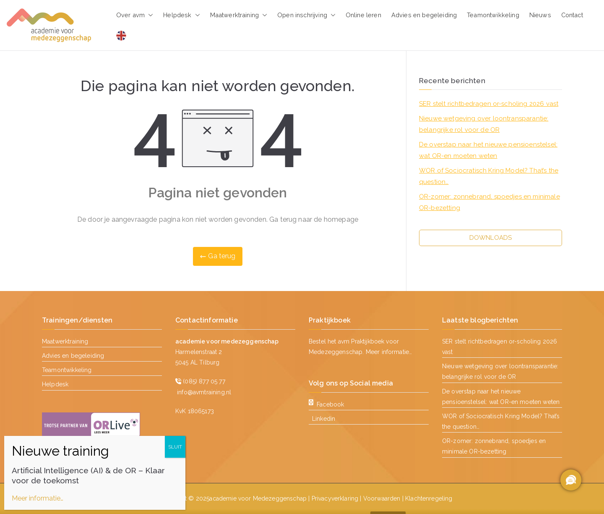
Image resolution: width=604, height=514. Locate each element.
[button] (149, 15)
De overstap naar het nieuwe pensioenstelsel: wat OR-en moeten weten (488, 150)
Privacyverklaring (335, 498)
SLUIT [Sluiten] (175, 447)
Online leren (363, 14)
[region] (570, 480)
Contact (572, 14)
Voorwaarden (382, 498)
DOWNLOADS (490, 237)
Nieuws (540, 14)
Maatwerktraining (239, 15)
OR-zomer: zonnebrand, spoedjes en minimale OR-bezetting (489, 202)
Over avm (134, 15)
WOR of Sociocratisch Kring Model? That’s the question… (488, 176)
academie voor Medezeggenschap (258, 498)
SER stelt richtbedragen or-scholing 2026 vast (488, 104)
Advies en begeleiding (424, 14)
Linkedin (323, 418)
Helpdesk (181, 15)
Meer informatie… (389, 352)
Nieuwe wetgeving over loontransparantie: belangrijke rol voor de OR (483, 124)
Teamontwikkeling (493, 14)
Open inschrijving (306, 15)
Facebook (326, 404)
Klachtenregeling (429, 498)
